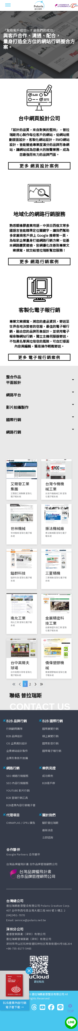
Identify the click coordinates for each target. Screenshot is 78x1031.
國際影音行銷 (50, 743)
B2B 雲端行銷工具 (17, 798)
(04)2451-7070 (15, 915)
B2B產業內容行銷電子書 (20, 805)
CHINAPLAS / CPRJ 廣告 (20, 823)
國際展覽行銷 (50, 729)
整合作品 (13, 376)
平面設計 (13, 382)
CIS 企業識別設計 (16, 743)
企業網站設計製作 (17, 751)
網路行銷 (13, 432)
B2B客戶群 (48, 783)
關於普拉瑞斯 (50, 823)
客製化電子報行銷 (39, 309)
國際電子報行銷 (51, 751)
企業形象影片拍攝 (17, 758)
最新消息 (47, 830)
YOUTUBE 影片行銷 (18, 790)
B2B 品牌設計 (14, 736)
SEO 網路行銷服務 (17, 776)
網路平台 (13, 394)
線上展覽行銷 (50, 736)
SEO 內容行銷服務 (17, 783)
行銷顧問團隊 (14, 729)
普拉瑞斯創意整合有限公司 (48, 994)
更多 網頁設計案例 (39, 166)
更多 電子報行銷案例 (39, 357)
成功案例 (47, 776)
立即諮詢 (47, 837)
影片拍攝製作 (17, 407)
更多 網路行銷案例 (39, 261)
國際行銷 (13, 419)
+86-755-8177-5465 (19, 948)
